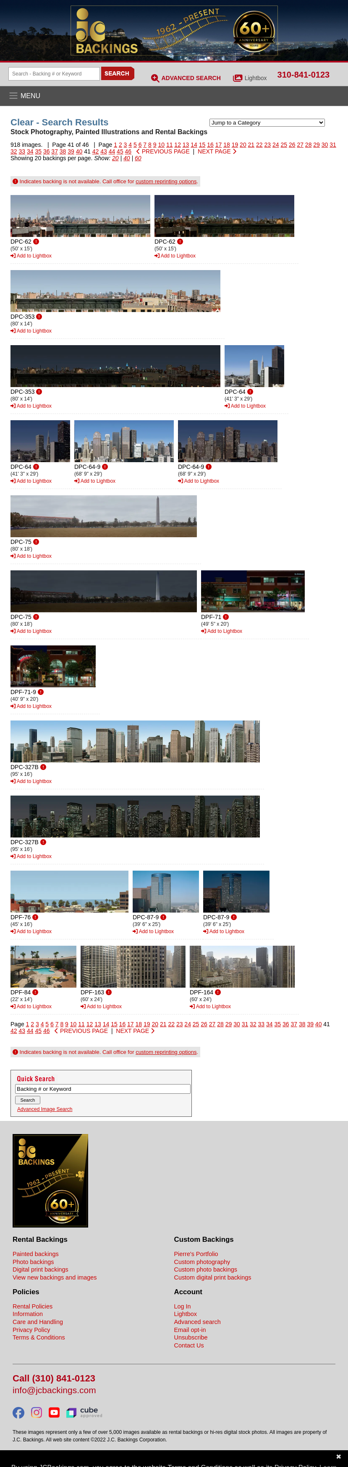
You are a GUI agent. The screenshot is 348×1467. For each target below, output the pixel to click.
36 (46, 151)
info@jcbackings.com (54, 1390)
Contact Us (189, 1345)
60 (138, 158)
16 (210, 144)
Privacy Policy (31, 1330)
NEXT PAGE (217, 151)
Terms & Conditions (39, 1337)
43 (103, 151)
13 (186, 144)
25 (283, 144)
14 (194, 144)
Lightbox (256, 78)
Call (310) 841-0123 (54, 1379)
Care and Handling (38, 1322)
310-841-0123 (303, 74)
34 (30, 151)
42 (95, 151)
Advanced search (197, 1322)
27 (300, 144)
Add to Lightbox (31, 256)
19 (235, 144)
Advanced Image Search (44, 1109)
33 (21, 151)
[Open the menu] (174, 96)
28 (308, 144)
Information (28, 1314)
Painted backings (36, 1254)
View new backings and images (55, 1277)
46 (128, 151)
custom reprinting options (166, 181)
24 (275, 144)
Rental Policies (32, 1306)
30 (325, 144)
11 (169, 144)
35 (38, 151)
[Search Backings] (54, 74)
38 (63, 151)
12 (177, 144)
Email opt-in (190, 1330)
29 (316, 144)
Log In (182, 1306)
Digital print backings (40, 1269)
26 (292, 144)
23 (267, 144)
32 (13, 151)
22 (259, 144)
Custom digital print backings (212, 1277)
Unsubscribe (191, 1337)
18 (226, 144)
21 (251, 144)
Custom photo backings (205, 1269)
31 (333, 144)
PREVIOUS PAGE (163, 151)
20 (243, 144)
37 (54, 151)
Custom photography (202, 1262)
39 (71, 151)
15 (202, 144)
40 (79, 151)
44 (112, 151)
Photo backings (33, 1262)
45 (120, 151)
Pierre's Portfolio (196, 1254)
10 (161, 144)
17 (218, 144)
